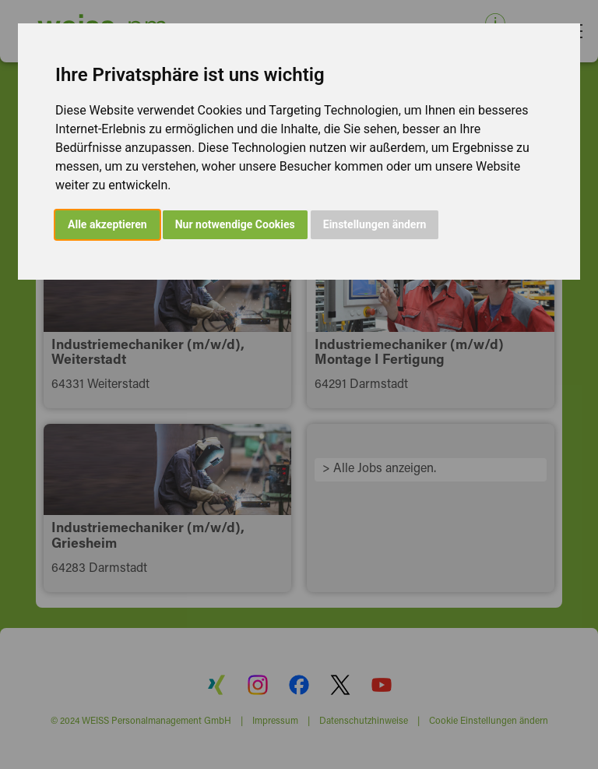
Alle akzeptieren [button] (107, 224)
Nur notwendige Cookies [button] (235, 224)
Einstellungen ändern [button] (375, 224)
